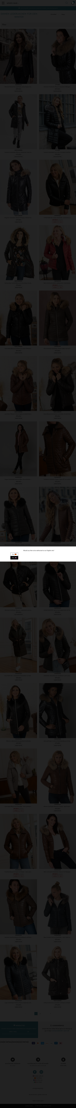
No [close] (14, 554)
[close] (73, 3)
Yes (14, 557)
